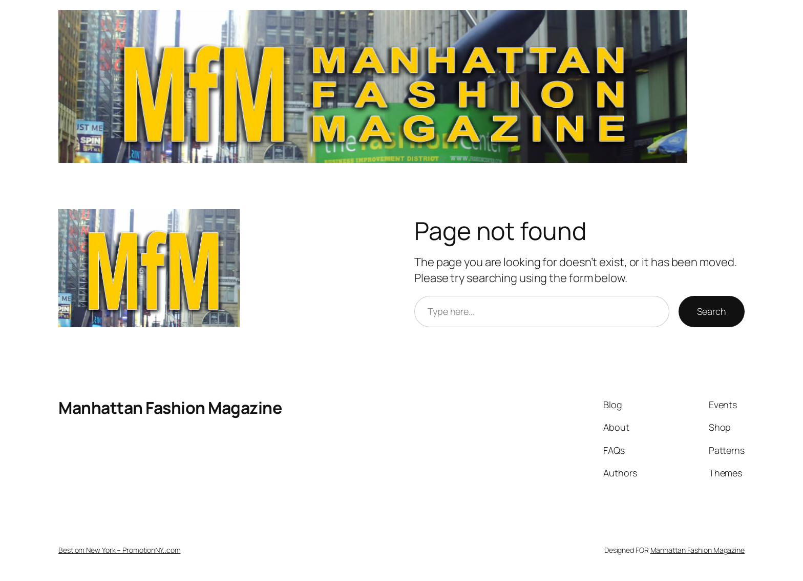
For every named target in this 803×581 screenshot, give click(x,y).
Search (711, 311)
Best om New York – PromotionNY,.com (119, 550)
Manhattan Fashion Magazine (170, 407)
